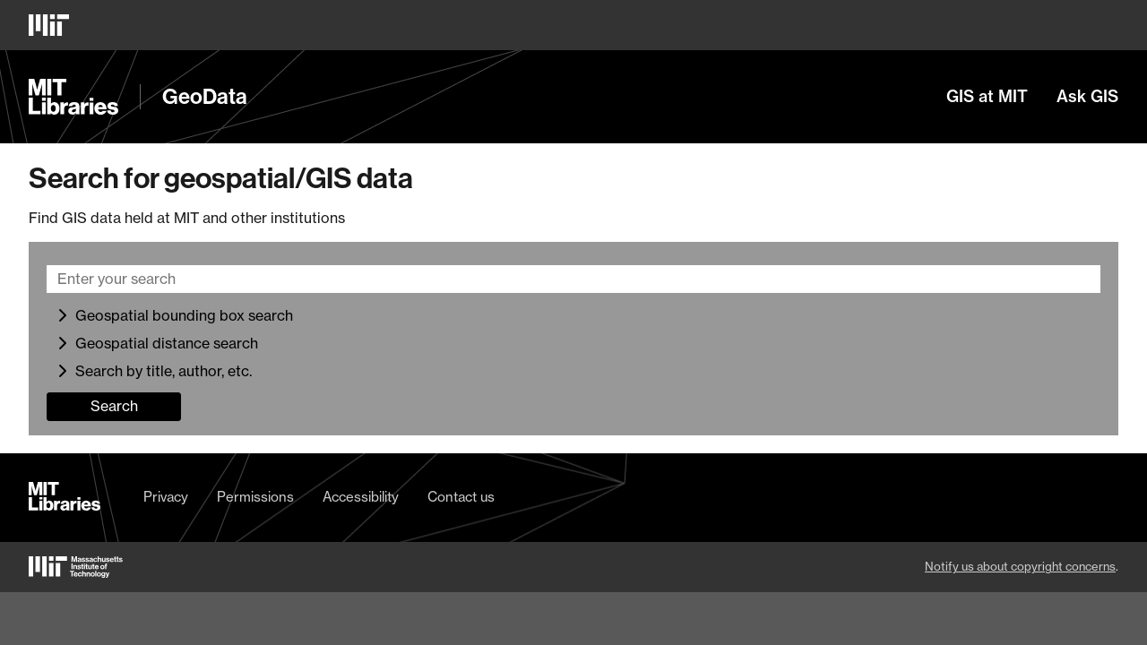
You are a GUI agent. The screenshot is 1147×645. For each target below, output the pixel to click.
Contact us (461, 497)
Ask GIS (1087, 97)
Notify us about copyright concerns (1020, 566)
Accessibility (361, 497)
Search (114, 406)
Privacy (165, 497)
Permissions (255, 497)
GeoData (204, 97)
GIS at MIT (987, 97)
